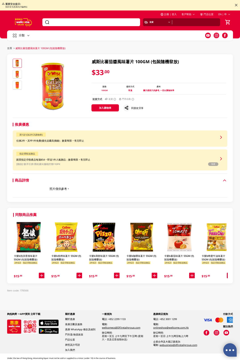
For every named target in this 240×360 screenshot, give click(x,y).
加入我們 (70, 350)
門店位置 (206, 14)
